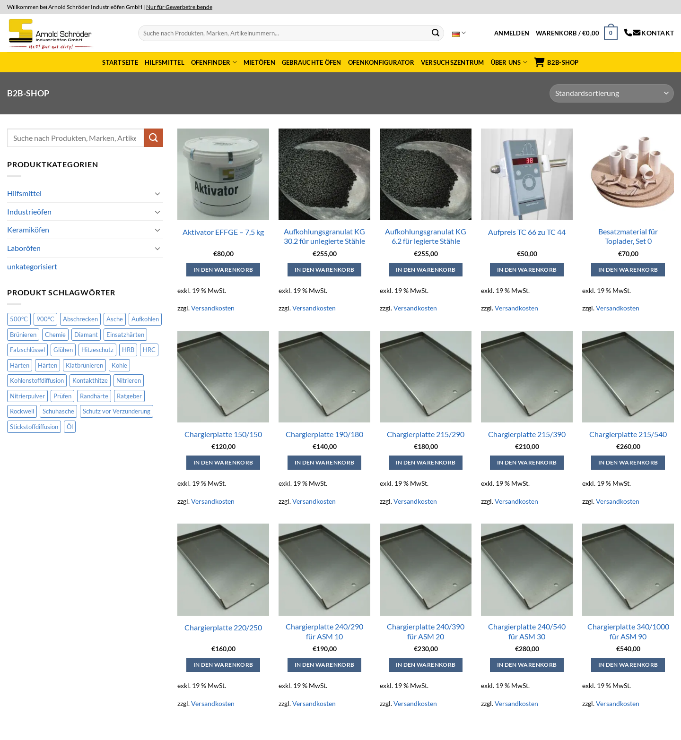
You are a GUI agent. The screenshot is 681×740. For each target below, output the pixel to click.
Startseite (120, 62)
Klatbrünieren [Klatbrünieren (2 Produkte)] (84, 365)
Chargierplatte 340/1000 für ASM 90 (628, 631)
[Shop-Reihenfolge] (612, 93)
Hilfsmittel (164, 62)
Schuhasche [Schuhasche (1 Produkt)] (58, 411)
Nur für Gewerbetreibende (179, 6)
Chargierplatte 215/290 (425, 434)
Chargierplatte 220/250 (223, 627)
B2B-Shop (556, 62)
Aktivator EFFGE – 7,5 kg (223, 231)
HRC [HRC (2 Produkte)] (149, 349)
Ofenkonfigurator (381, 62)
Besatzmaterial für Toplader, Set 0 (628, 236)
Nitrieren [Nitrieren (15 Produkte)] (128, 380)
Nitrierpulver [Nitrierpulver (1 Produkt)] (27, 396)
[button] (511, 33)
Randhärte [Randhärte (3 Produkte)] (94, 396)
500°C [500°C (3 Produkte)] (19, 319)
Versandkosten (213, 308)
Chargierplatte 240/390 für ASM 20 (425, 631)
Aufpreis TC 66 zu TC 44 (527, 231)
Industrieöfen (29, 211)
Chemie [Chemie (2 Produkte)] (55, 334)
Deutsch (459, 33)
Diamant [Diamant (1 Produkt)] (86, 334)
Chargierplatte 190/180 (324, 434)
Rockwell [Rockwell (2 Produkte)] (22, 411)
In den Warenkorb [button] (223, 270)
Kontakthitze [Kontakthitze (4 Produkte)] (90, 380)
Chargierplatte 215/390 (527, 434)
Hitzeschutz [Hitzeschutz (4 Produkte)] (97, 349)
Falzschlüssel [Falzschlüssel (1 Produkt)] (27, 349)
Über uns (509, 62)
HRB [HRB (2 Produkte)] (128, 349)
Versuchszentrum (452, 62)
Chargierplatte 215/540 (628, 434)
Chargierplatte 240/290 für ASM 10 (324, 631)
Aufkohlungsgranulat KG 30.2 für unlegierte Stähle (324, 236)
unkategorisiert (32, 266)
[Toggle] (157, 193)
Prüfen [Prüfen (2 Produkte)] (62, 396)
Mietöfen (259, 62)
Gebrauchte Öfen (311, 62)
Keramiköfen (28, 229)
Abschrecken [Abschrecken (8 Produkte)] (80, 319)
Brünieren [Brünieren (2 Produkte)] (23, 334)
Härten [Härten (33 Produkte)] (19, 365)
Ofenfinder (214, 62)
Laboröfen (24, 247)
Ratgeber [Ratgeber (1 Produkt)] (129, 396)
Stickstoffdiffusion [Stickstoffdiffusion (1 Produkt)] (34, 426)
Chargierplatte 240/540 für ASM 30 (527, 631)
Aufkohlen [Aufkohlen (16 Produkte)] (145, 319)
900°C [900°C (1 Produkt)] (45, 319)
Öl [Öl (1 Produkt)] (70, 426)
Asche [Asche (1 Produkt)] (114, 319)
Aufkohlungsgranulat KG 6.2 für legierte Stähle (425, 236)
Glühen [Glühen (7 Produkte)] (63, 349)
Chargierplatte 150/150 (223, 434)
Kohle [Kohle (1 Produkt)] (119, 365)
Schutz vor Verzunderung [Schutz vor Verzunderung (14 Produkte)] (116, 411)
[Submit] (436, 33)
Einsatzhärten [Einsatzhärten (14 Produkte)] (125, 334)
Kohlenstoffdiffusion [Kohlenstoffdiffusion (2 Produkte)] (37, 380)
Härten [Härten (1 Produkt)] (47, 365)
